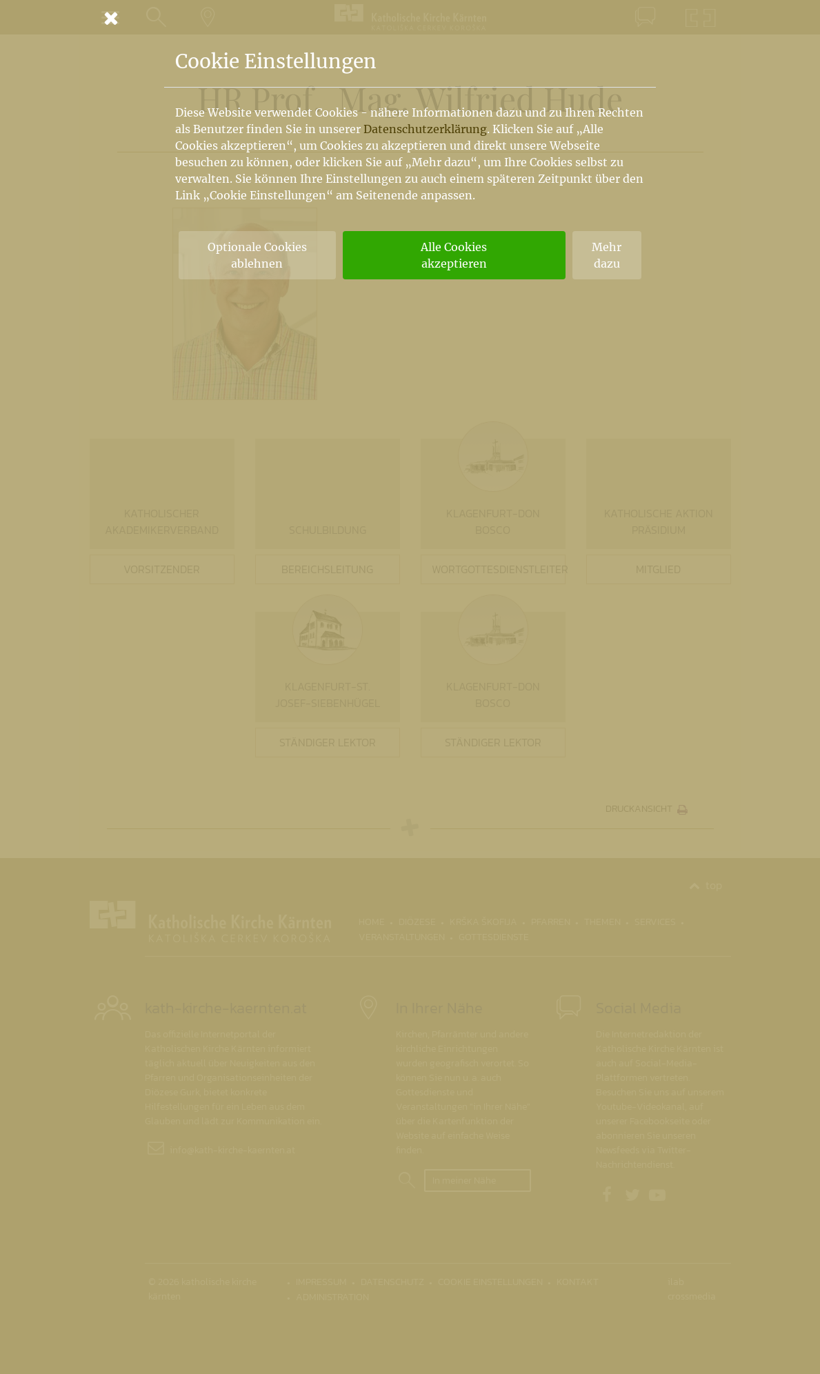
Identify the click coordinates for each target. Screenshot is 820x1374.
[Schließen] (410, 18)
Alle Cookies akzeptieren (454, 255)
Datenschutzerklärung (425, 129)
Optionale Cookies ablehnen (257, 255)
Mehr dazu (606, 255)
